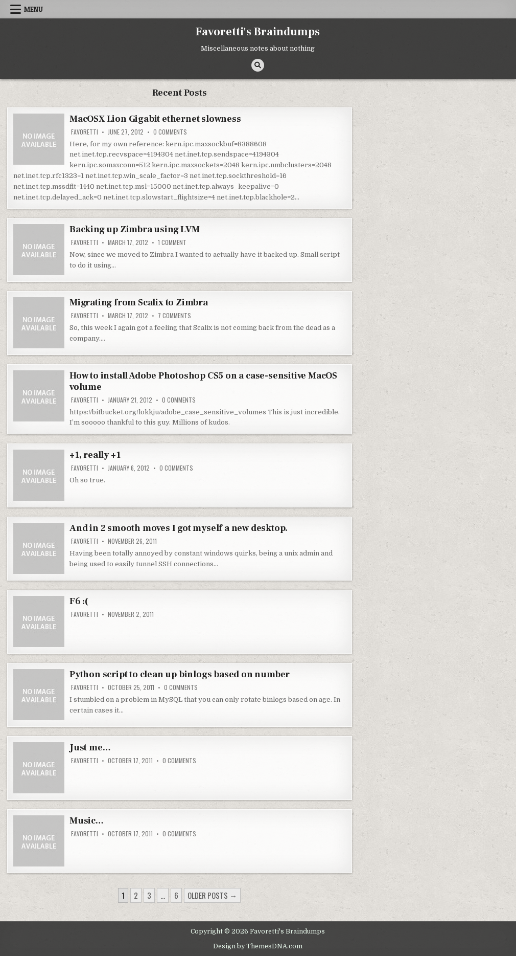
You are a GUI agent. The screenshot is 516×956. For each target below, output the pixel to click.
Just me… (89, 747)
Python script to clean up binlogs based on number (179, 674)
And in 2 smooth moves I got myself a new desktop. (178, 528)
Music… (86, 821)
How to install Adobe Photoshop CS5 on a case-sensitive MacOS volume (203, 381)
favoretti (84, 132)
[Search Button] (257, 65)
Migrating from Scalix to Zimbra (138, 302)
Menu (33, 9)
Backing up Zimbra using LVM (134, 229)
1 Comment (172, 242)
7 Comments (174, 316)
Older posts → (212, 895)
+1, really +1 (94, 455)
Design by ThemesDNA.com (257, 946)
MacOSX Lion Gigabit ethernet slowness (155, 119)
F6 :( (78, 601)
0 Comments (170, 132)
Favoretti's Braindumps (258, 32)
